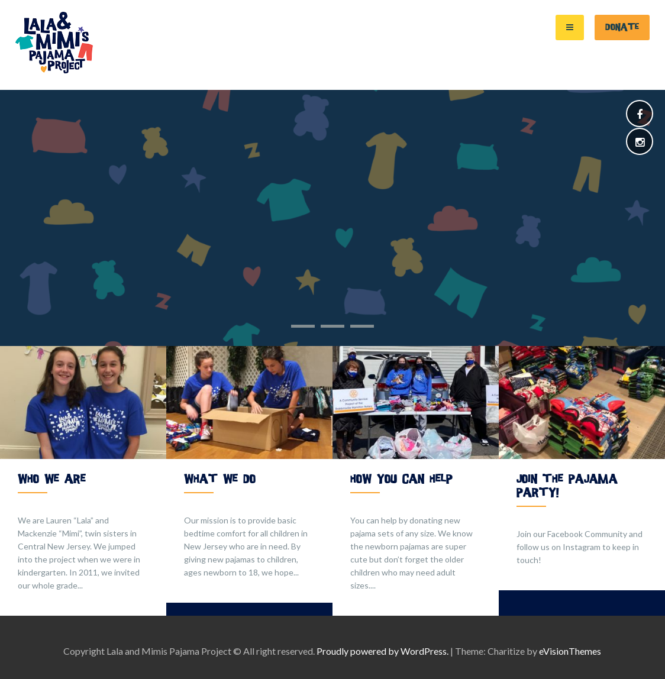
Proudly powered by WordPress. (382, 651)
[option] (83, 481)
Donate (622, 27)
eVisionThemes (570, 651)
